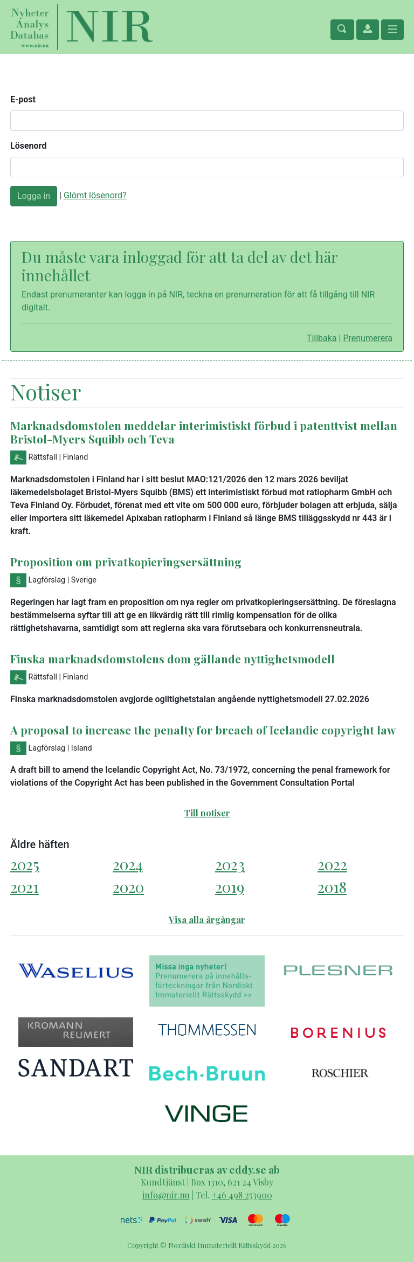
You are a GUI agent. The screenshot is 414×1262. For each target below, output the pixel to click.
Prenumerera (367, 338)
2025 (24, 864)
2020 (128, 887)
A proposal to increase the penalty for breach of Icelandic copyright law (203, 729)
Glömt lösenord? (95, 195)
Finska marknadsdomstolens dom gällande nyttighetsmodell (172, 658)
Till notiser (207, 813)
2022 (332, 864)
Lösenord (28, 146)
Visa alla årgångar (207, 919)
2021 (24, 887)
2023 (230, 864)
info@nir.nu (166, 1195)
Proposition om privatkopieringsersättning (126, 561)
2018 (332, 887)
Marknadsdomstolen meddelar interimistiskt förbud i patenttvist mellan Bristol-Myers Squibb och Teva (203, 432)
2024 (128, 864)
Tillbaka (322, 338)
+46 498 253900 (242, 1195)
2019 (229, 887)
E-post (23, 99)
